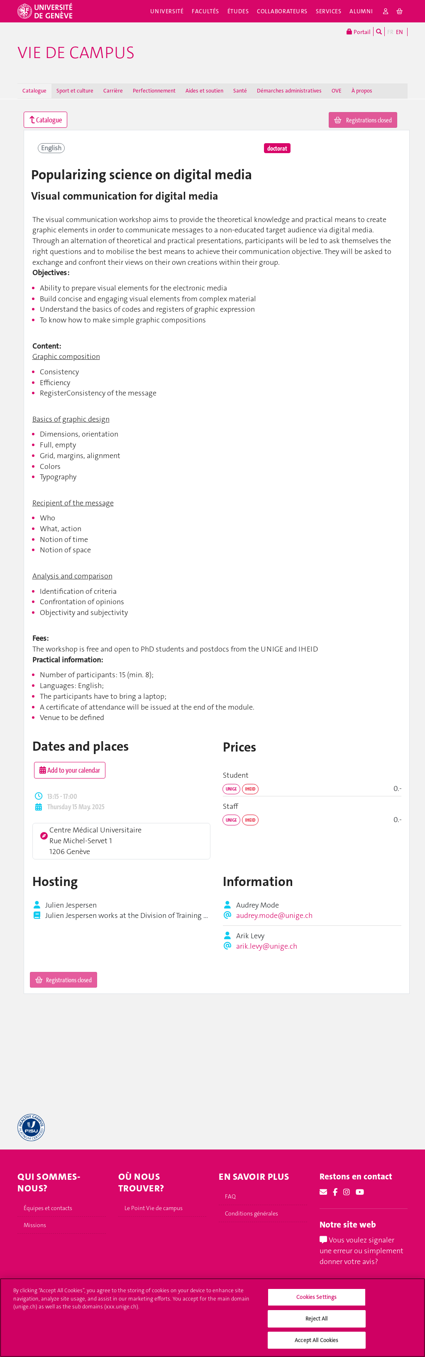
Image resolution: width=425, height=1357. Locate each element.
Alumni (361, 11)
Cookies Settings (316, 1305)
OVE (337, 90)
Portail (359, 31)
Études (238, 11)
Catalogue (34, 90)
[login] (386, 11)
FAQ (230, 1196)
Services (329, 11)
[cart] (400, 11)
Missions (35, 1225)
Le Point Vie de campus (154, 1208)
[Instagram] (346, 1192)
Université (167, 11)
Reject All (316, 1327)
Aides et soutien (204, 90)
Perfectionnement (154, 90)
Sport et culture (74, 90)
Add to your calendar (69, 770)
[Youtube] (360, 1192)
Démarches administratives (289, 90)
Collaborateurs (282, 11)
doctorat (277, 148)
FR (390, 32)
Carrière (113, 90)
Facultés (205, 11)
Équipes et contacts (48, 1208)
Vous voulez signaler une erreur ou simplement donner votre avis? (361, 1250)
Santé (240, 90)
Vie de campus (75, 52)
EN (399, 32)
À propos (362, 90)
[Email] (323, 1192)
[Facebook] (335, 1192)
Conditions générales (251, 1213)
